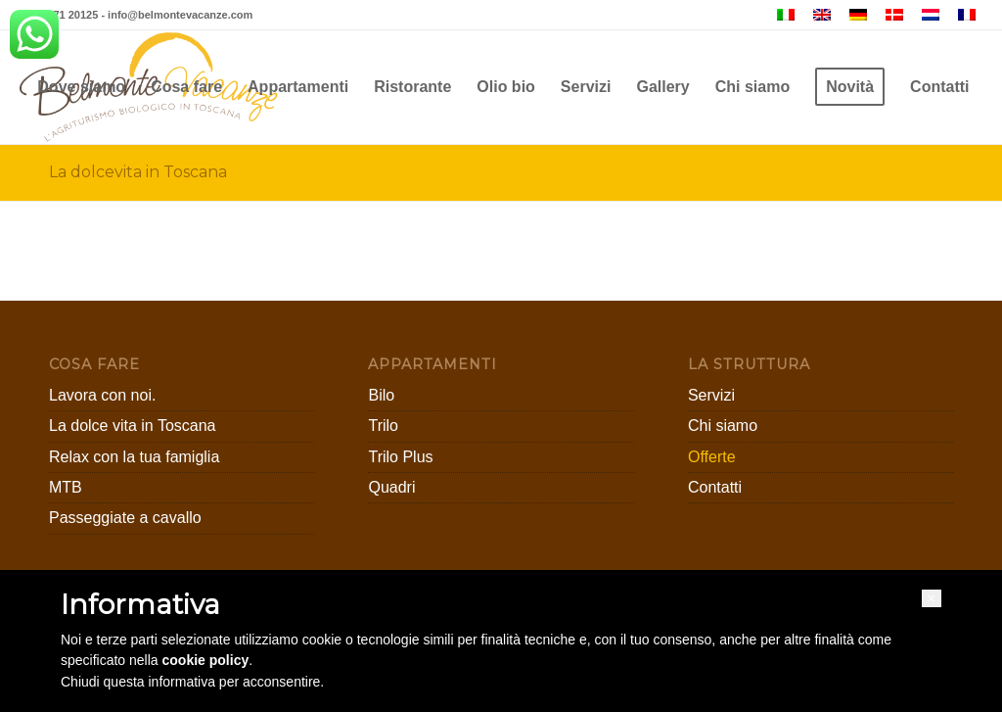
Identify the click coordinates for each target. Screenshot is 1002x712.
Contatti (715, 487)
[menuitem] (81, 87)
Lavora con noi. (102, 395)
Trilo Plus (400, 457)
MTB (65, 487)
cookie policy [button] (206, 660)
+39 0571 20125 (59, 15)
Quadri (391, 487)
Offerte (712, 457)
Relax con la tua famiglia (134, 457)
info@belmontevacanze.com (180, 15)
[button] (931, 598)
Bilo (381, 395)
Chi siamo (722, 425)
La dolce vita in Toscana (132, 425)
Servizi (711, 395)
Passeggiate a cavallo (125, 517)
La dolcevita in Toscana (138, 172)
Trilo (383, 425)
